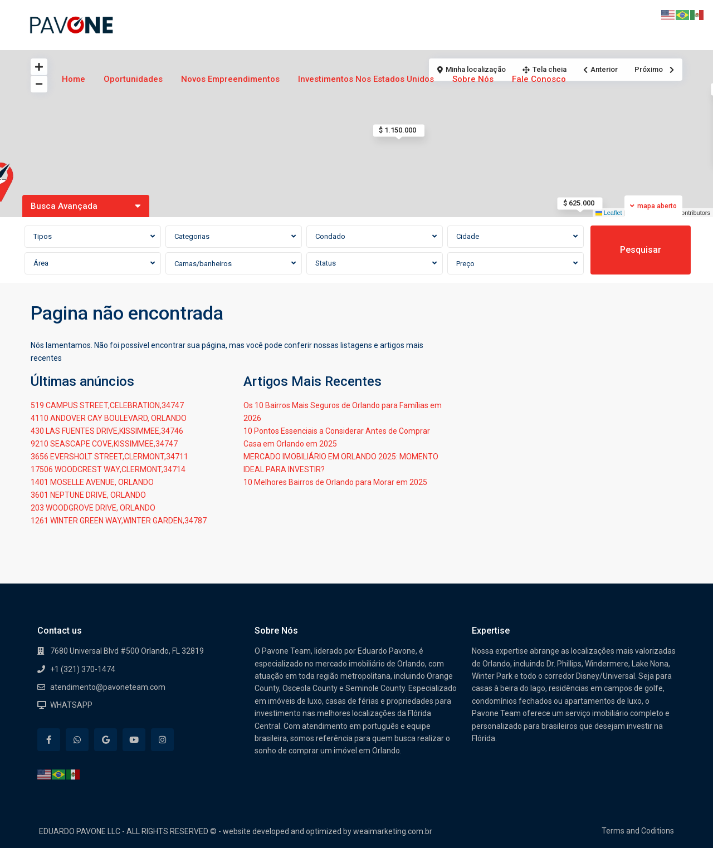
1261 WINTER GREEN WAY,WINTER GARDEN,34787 (119, 520)
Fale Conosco (539, 79)
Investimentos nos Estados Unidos (366, 79)
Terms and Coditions (638, 830)
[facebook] (48, 739)
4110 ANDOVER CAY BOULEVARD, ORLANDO (109, 418)
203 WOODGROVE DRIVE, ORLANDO (93, 507)
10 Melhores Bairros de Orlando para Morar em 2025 (335, 482)
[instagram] (162, 739)
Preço (465, 263)
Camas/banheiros (203, 263)
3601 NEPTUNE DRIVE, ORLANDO (88, 495)
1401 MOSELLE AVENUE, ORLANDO (92, 482)
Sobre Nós (473, 79)
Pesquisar (640, 249)
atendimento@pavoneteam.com (107, 687)
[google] (105, 739)
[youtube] (134, 739)
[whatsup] (77, 739)
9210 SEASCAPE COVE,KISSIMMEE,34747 (104, 443)
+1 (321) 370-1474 (82, 669)
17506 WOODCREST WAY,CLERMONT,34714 (108, 469)
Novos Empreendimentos (230, 79)
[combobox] (93, 237)
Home (73, 79)
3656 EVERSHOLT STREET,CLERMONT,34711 (109, 456)
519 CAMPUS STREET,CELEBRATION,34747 (107, 405)
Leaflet (608, 212)
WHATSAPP (71, 704)
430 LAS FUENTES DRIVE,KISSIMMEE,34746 (107, 431)
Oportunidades (133, 79)
